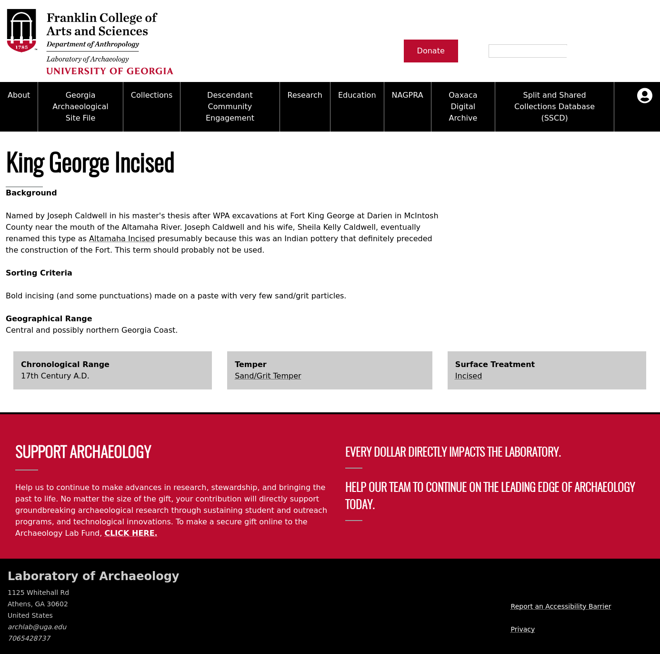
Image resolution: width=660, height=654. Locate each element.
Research (305, 95)
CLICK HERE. (130, 533)
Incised (468, 375)
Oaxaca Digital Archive (463, 107)
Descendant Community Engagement (230, 107)
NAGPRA (407, 95)
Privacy (523, 629)
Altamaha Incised (122, 238)
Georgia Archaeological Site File (80, 107)
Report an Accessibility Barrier (561, 606)
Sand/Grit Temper (268, 375)
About (19, 95)
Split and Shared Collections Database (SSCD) (554, 107)
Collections (151, 95)
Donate (431, 50)
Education (357, 95)
